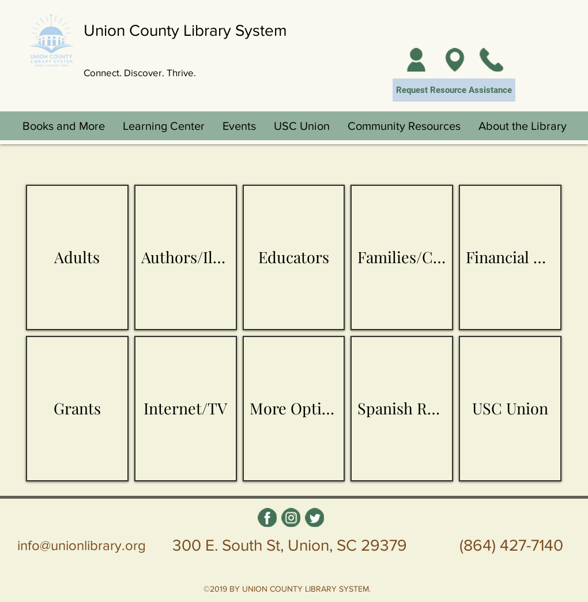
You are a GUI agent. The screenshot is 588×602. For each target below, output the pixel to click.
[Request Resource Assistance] (454, 90)
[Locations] (454, 60)
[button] (63, 125)
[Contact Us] (491, 60)
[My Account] (416, 60)
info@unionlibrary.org (81, 545)
